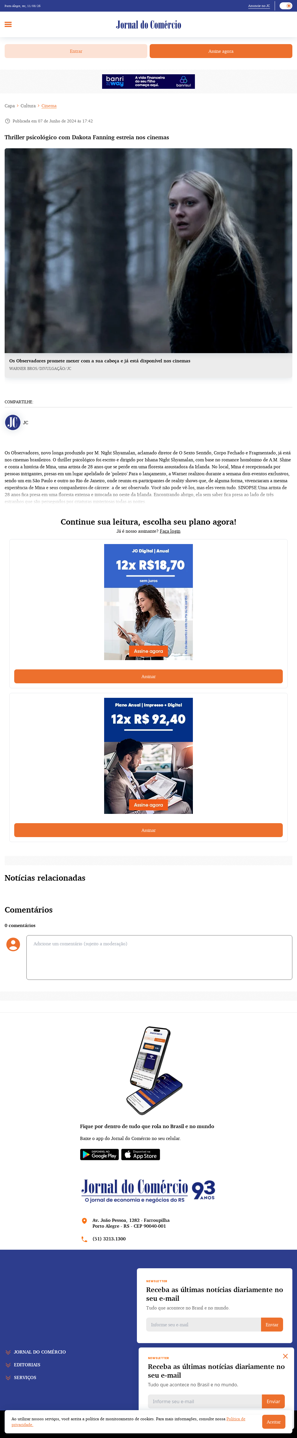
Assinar (149, 676)
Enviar (272, 1324)
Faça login (170, 531)
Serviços (25, 1377)
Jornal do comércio (40, 1352)
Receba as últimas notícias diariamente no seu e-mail (214, 1293)
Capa (10, 106)
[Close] (285, 1356)
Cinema (49, 106)
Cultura (28, 106)
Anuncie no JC (259, 5)
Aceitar (274, 1422)
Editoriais (27, 1364)
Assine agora (221, 51)
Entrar (76, 51)
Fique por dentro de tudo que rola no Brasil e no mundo (147, 1126)
